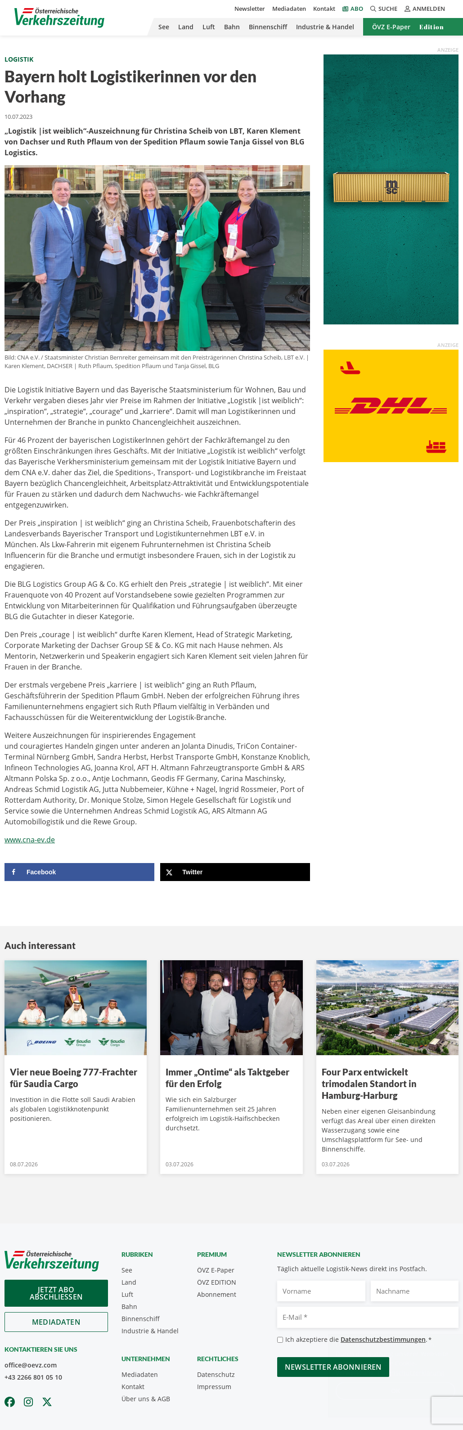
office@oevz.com (30, 1365)
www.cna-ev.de (29, 840)
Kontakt (324, 8)
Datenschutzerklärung (402, 1372)
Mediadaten (289, 8)
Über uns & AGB (145, 1398)
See (163, 26)
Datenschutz (216, 1374)
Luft (208, 26)
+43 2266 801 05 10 (33, 1377)
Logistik (18, 59)
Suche (383, 8)
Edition (431, 26)
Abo (357, 8)
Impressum (214, 1386)
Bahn (232, 26)
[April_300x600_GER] (391, 188)
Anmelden (425, 8)
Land (185, 26)
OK (386, 1390)
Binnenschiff (268, 26)
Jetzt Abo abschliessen (56, 1293)
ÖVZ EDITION (216, 1282)
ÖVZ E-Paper (391, 26)
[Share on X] (235, 872)
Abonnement (216, 1294)
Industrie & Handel (325, 26)
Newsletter (249, 8)
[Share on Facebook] (79, 872)
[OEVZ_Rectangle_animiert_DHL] (391, 405)
